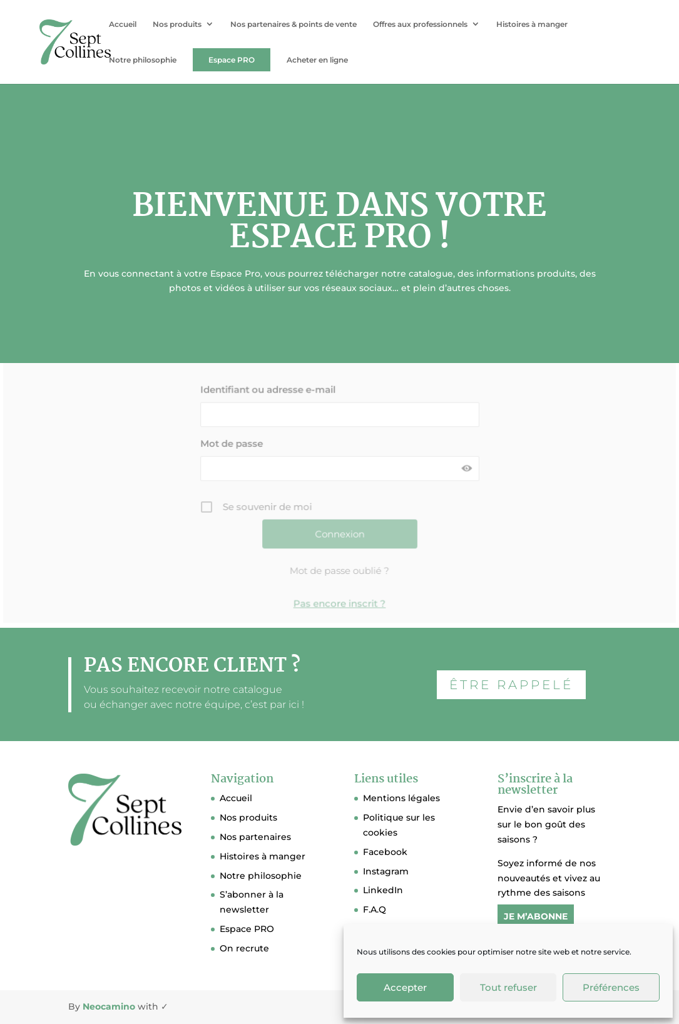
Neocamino (109, 1006)
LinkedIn (383, 890)
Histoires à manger (532, 25)
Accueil (122, 25)
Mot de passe (232, 439)
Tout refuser (508, 987)
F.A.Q (374, 909)
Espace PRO (231, 59)
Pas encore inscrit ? (339, 597)
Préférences (611, 987)
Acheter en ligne (317, 60)
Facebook (385, 852)
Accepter (405, 987)
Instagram (386, 871)
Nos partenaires (255, 836)
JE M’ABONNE (536, 916)
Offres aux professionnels (420, 25)
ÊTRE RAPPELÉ (511, 684)
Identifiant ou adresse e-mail (268, 386)
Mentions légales (401, 798)
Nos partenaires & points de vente (293, 25)
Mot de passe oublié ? (339, 565)
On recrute (244, 948)
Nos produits (177, 25)
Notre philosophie (142, 60)
